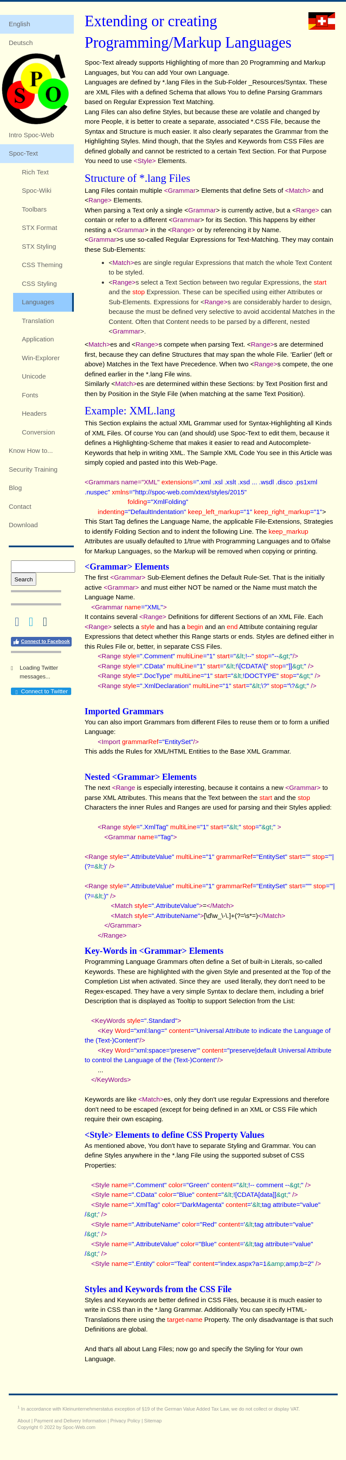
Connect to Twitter (41, 691)
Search (23, 579)
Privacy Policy (125, 1420)
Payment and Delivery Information (70, 1420)
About (23, 1420)
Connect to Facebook (41, 641)
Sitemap (153, 1420)
